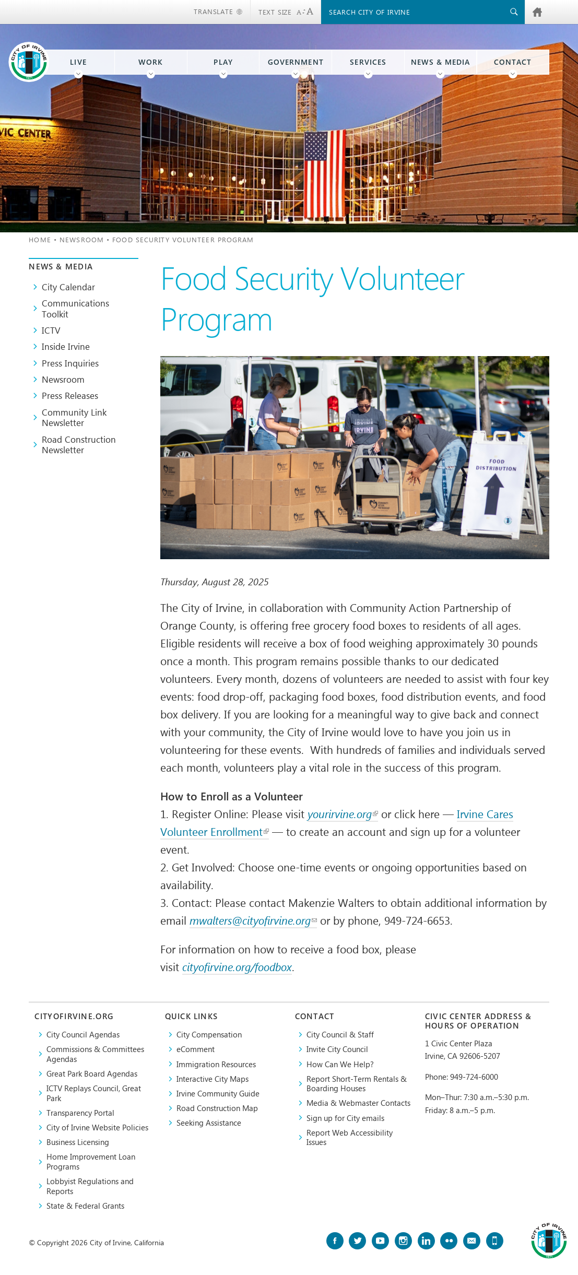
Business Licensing (77, 1142)
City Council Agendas (83, 1034)
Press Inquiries (70, 363)
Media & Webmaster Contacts (358, 1102)
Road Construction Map (217, 1108)
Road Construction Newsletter (79, 444)
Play (223, 62)
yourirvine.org (343, 814)
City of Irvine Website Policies (97, 1127)
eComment (195, 1049)
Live (78, 62)
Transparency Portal (80, 1112)
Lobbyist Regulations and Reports (90, 1186)
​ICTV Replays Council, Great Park (93, 1093)
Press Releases (70, 395)
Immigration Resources (216, 1064)
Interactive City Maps (212, 1078)
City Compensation (209, 1034)
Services (368, 62)
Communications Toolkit (75, 308)
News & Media (440, 62)
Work (150, 62)
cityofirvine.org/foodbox (237, 967)
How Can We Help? (340, 1064)
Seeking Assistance (208, 1122)
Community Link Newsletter (74, 417)
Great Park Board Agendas (91, 1073)
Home (40, 239)
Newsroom (82, 239)
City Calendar (68, 286)
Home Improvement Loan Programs (90, 1161)
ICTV (51, 330)
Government (296, 62)
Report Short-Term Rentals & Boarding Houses (356, 1083)
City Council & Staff (340, 1034)
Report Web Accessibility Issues (349, 1137)
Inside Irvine (66, 346)
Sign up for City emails (345, 1118)
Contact (513, 62)
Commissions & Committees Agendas (95, 1054)
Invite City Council (337, 1049)
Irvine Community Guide (217, 1093)
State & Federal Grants (85, 1205)
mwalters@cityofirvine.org (253, 920)
